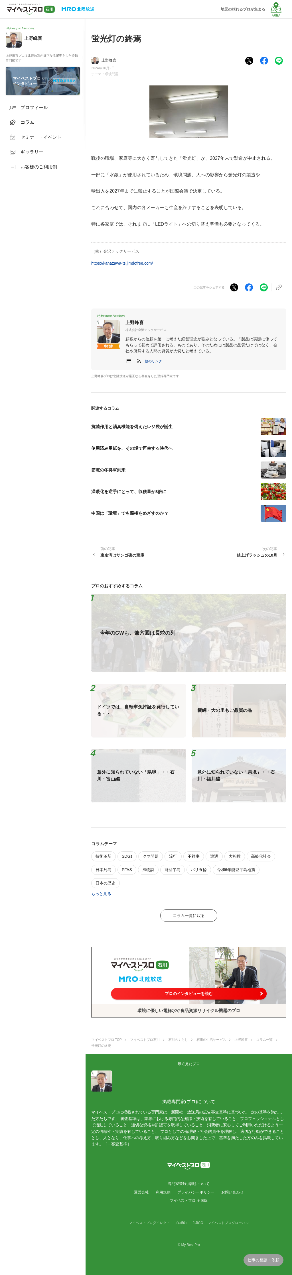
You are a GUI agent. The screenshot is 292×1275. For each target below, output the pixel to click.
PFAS (127, 869)
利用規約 (163, 1192)
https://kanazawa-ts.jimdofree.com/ (122, 263)
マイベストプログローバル (228, 1223)
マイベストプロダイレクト (149, 1223)
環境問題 (112, 74)
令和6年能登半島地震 (236, 869)
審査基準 (119, 1144)
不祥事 (194, 856)
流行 (173, 856)
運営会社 (141, 1192)
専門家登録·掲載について (189, 1184)
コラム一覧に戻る (189, 915)
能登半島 (173, 869)
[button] (153, 361)
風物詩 (148, 869)
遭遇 (214, 856)
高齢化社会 (261, 856)
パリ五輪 (199, 869)
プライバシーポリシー (195, 1192)
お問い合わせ (232, 1192)
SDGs (127, 856)
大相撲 (235, 856)
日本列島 (103, 869)
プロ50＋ (181, 1223)
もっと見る (101, 893)
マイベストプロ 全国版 (189, 1200)
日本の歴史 (105, 883)
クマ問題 (151, 856)
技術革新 (103, 856)
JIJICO (198, 1223)
